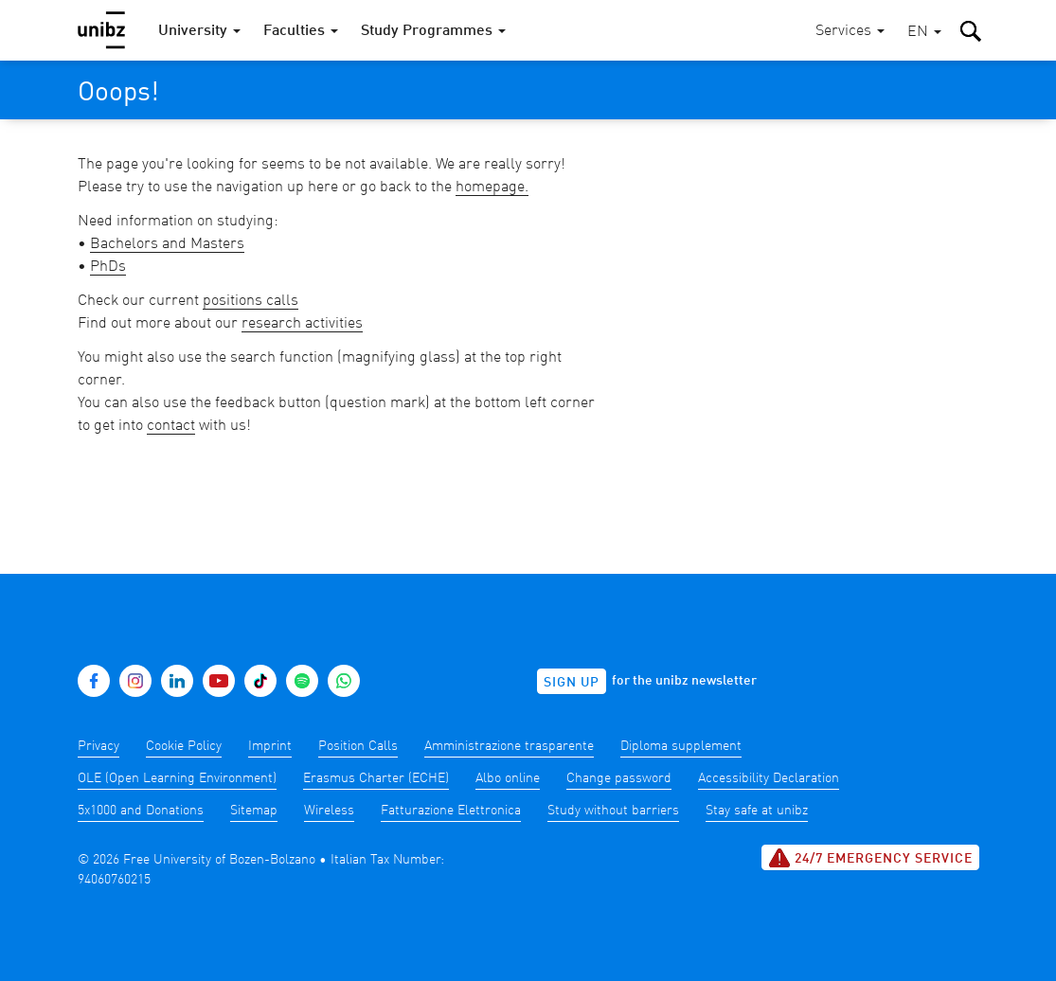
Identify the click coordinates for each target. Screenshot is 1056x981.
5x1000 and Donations (141, 810)
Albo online (507, 778)
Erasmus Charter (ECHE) (376, 778)
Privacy (98, 746)
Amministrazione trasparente (509, 746)
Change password (618, 778)
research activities (302, 323)
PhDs (108, 267)
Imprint (270, 746)
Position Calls (358, 746)
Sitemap (253, 810)
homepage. (492, 187)
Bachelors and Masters (167, 244)
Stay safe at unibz (757, 810)
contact (171, 426)
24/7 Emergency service (870, 858)
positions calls (250, 301)
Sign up (572, 682)
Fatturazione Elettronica (451, 810)
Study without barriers (613, 810)
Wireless (329, 810)
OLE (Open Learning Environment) (177, 778)
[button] (924, 33)
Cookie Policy (184, 746)
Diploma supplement (681, 746)
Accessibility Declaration (768, 778)
